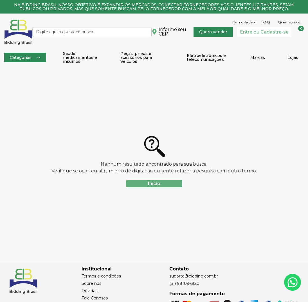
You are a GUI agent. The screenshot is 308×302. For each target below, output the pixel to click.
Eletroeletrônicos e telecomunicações (206, 57)
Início (154, 183)
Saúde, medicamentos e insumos (80, 57)
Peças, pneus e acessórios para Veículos (136, 57)
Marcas (257, 57)
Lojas (292, 57)
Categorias (25, 57)
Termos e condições (101, 276)
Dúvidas (89, 290)
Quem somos (289, 22)
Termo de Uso (244, 22)
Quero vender (213, 31)
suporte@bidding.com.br (193, 276)
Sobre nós (91, 283)
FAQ (266, 22)
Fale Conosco (95, 298)
